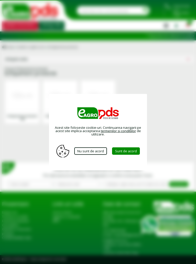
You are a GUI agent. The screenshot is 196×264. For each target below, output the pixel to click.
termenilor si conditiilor (118, 130)
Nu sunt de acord (90, 151)
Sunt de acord (126, 151)
